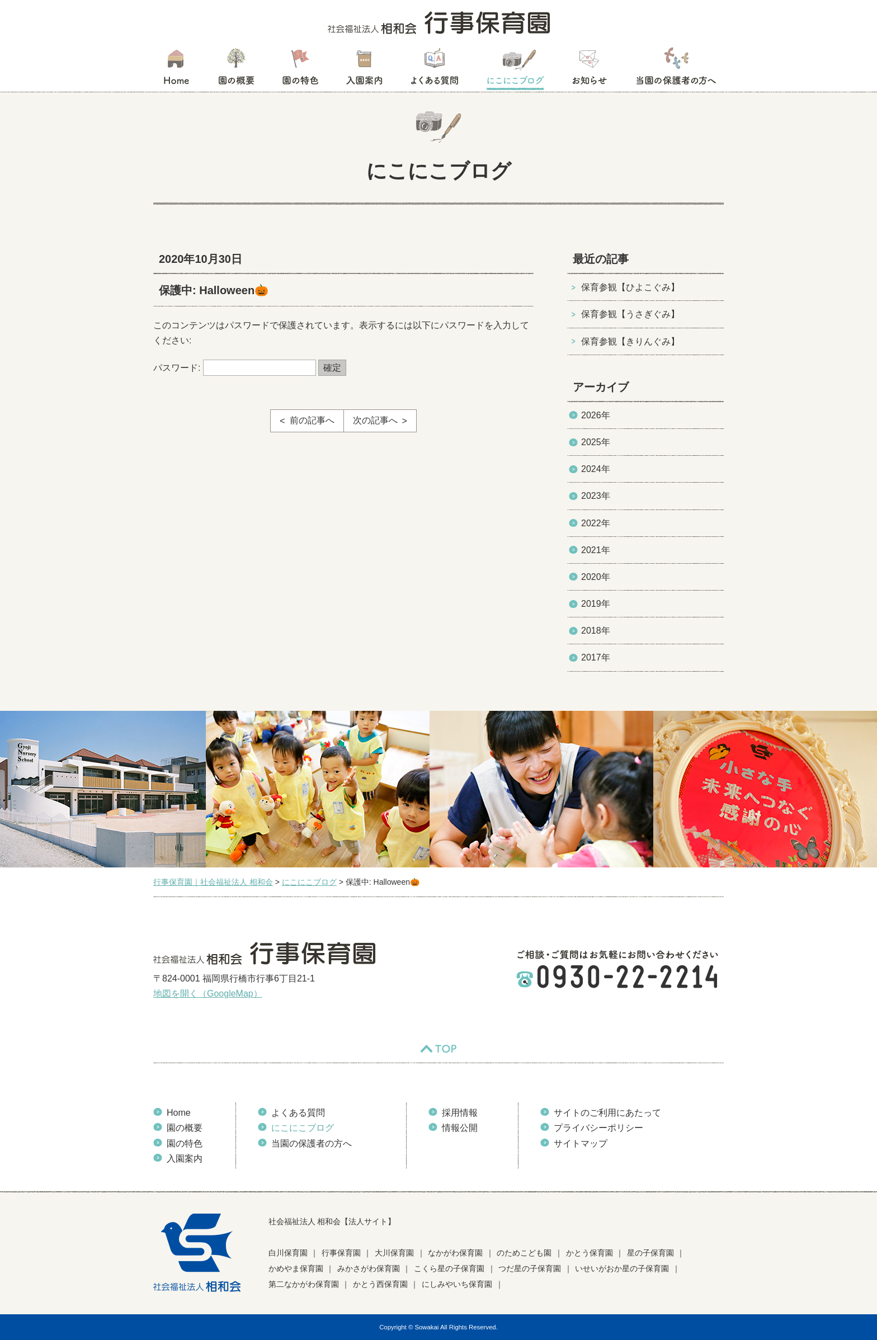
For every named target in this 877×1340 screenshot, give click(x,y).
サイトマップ (580, 1143)
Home (179, 1112)
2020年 (595, 577)
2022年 (595, 523)
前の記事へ (312, 420)
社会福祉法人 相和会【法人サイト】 (332, 1221)
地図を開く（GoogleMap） (207, 993)
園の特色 (300, 70)
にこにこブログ (515, 70)
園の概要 (236, 70)
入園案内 (364, 70)
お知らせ (589, 70)
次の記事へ (375, 420)
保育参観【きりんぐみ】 (630, 341)
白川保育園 (288, 1252)
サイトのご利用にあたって (607, 1112)
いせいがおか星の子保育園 (622, 1268)
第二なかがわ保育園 (303, 1284)
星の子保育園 (650, 1252)
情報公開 (460, 1128)
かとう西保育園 (380, 1284)
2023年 (595, 496)
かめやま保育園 (295, 1268)
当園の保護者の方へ (675, 70)
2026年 (595, 415)
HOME (176, 70)
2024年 (595, 469)
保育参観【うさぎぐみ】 (630, 314)
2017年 (595, 657)
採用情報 (460, 1112)
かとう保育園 (589, 1252)
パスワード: (234, 367)
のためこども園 (524, 1252)
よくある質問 (434, 70)
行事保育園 (341, 1252)
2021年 (595, 550)
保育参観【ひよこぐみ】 (630, 287)
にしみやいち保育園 (457, 1284)
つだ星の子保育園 (529, 1268)
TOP (438, 1049)
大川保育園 (394, 1252)
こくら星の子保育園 (449, 1268)
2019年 (595, 603)
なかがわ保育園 (455, 1252)
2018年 (595, 630)
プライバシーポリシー (598, 1128)
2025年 (595, 442)
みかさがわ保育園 (368, 1268)
